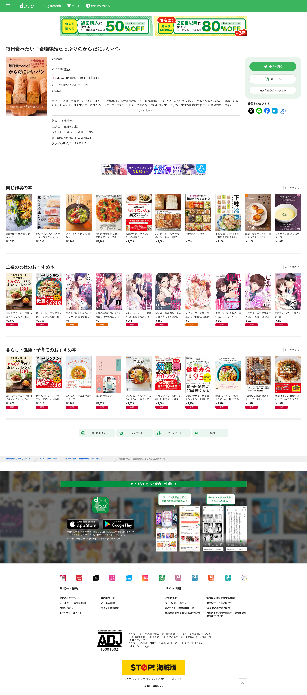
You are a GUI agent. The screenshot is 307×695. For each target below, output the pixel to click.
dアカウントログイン (71, 613)
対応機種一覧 (108, 598)
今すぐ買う (276, 66)
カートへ (275, 79)
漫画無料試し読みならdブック (19, 459)
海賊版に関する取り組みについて (182, 613)
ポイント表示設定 (110, 608)
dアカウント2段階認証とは (179, 608)
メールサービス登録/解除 (73, 603)
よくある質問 (108, 603)
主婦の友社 (71, 126)
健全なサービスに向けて (219, 603)
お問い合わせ (67, 608)
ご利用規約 (171, 598)
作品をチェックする (275, 90)
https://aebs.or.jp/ (140, 646)
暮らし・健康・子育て (80, 132)
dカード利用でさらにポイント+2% (70, 85)
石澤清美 (57, 59)
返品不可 (56, 91)
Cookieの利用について (218, 608)
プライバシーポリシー (177, 603)
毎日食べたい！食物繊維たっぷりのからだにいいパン (88, 459)
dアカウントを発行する (139, 678)
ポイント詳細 (88, 77)
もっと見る (291, 187)
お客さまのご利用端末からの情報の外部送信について (226, 615)
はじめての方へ (68, 598)
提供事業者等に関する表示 (220, 598)
